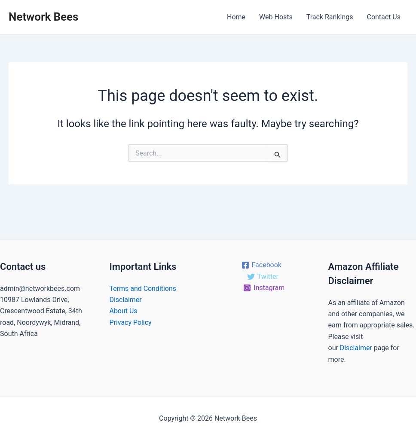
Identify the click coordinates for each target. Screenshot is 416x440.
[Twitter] (262, 277)
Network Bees (43, 16)
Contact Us (384, 17)
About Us (124, 311)
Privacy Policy (131, 322)
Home (236, 17)
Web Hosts (276, 17)
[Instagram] (264, 288)
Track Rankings (329, 17)
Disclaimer (126, 300)
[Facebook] (261, 265)
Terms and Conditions (143, 288)
